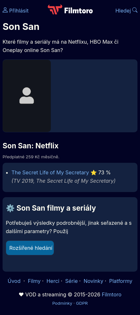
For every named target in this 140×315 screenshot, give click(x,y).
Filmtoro (111, 294)
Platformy (120, 281)
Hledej (126, 10)
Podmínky (62, 303)
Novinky (93, 281)
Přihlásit (16, 10)
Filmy (34, 281)
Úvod (15, 281)
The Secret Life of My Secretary (50, 172)
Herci (52, 281)
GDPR (82, 303)
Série (71, 281)
